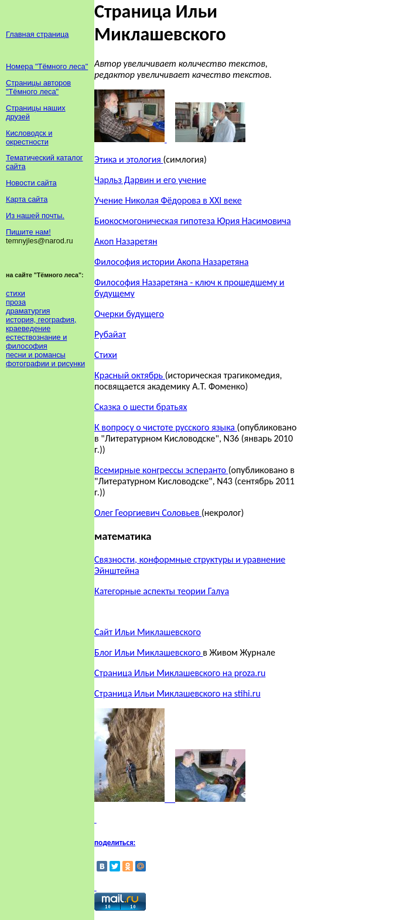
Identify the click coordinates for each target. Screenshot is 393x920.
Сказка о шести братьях (140, 406)
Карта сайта (26, 199)
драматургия (28, 310)
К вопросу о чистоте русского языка (165, 427)
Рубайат (110, 334)
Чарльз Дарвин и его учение (150, 179)
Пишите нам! (28, 232)
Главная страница (37, 34)
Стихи (105, 354)
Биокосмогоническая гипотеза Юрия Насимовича (192, 220)
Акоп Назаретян (126, 241)
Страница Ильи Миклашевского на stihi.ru (177, 693)
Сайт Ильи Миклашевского (147, 632)
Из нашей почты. (35, 215)
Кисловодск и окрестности (29, 137)
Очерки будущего (129, 313)
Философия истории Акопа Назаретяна (171, 261)
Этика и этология (128, 159)
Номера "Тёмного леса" (47, 66)
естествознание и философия (36, 341)
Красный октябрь (129, 375)
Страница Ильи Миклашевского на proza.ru (179, 672)
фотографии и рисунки (45, 363)
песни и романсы (36, 354)
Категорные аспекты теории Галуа (161, 591)
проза (16, 302)
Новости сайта (31, 182)
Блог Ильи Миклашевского (148, 652)
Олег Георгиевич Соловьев (147, 512)
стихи (15, 293)
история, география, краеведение (41, 324)
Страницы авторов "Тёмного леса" (38, 87)
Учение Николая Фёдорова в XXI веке (168, 200)
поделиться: (114, 842)
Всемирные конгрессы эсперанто (161, 469)
